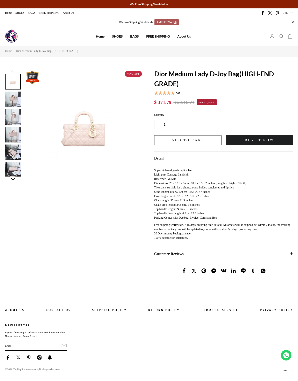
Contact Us (58, 310)
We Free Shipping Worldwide (136, 22)
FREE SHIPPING (49, 12)
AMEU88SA (166, 22)
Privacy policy (276, 310)
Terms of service (219, 310)
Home (8, 12)
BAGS (31, 12)
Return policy (164, 310)
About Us (68, 12)
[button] (12, 71)
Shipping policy (109, 310)
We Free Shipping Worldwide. (149, 4)
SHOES (19, 12)
